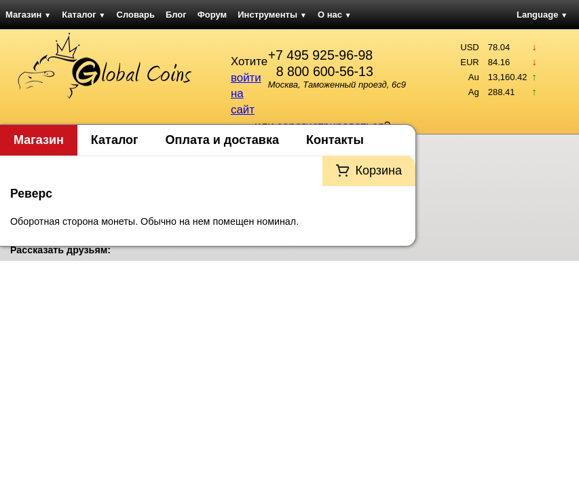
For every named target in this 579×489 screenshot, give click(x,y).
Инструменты (272, 15)
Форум (212, 15)
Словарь (136, 15)
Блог (176, 15)
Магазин (28, 15)
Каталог (83, 15)
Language (542, 15)
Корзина (378, 170)
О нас (335, 15)
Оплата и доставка (222, 140)
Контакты (335, 140)
